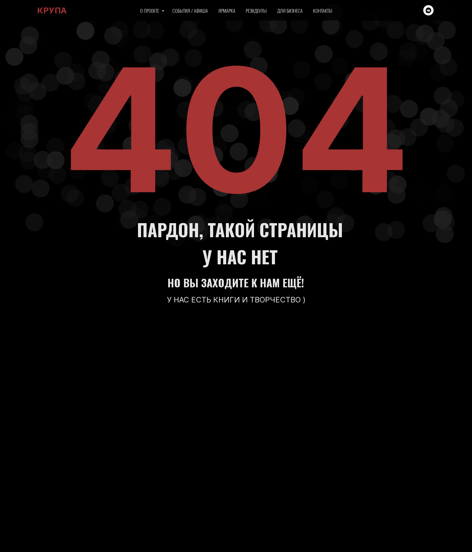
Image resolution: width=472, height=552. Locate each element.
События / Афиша (190, 10)
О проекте (150, 10)
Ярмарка (226, 10)
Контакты (322, 10)
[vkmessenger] (428, 10)
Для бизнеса (290, 10)
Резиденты (256, 10)
